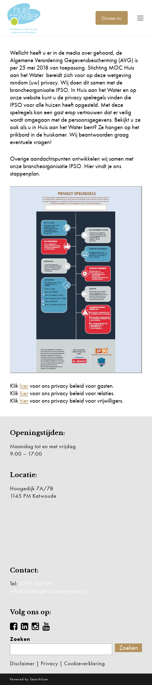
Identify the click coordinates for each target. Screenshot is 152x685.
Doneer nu (111, 18)
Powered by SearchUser (29, 679)
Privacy (49, 663)
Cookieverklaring (84, 663)
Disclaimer (22, 663)
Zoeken (20, 639)
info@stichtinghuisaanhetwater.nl (49, 591)
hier (24, 385)
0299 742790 (36, 583)
